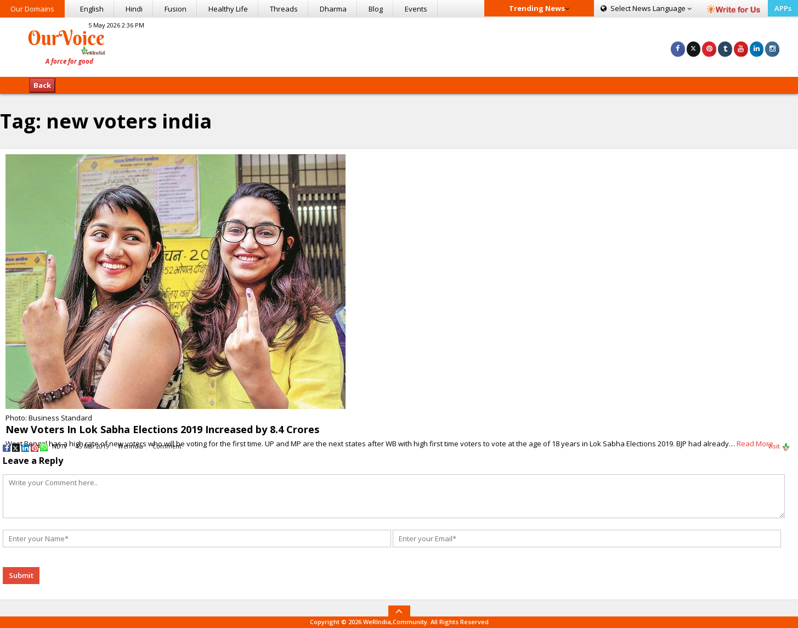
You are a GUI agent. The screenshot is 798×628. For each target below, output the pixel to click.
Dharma (333, 9)
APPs (782, 8)
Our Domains (32, 9)
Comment (167, 446)
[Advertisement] (399, 45)
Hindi (134, 9)
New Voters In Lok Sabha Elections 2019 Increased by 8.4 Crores (162, 429)
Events (416, 9)
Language (646, 8)
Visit (779, 446)
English (92, 9)
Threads (284, 9)
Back (42, 85)
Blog (376, 9)
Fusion (175, 9)
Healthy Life (228, 9)
